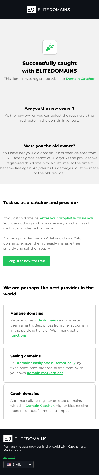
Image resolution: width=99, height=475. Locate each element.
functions (18, 335)
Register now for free (26, 261)
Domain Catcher (80, 79)
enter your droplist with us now (67, 218)
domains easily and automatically (46, 363)
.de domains (47, 320)
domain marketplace (45, 373)
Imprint (9, 457)
